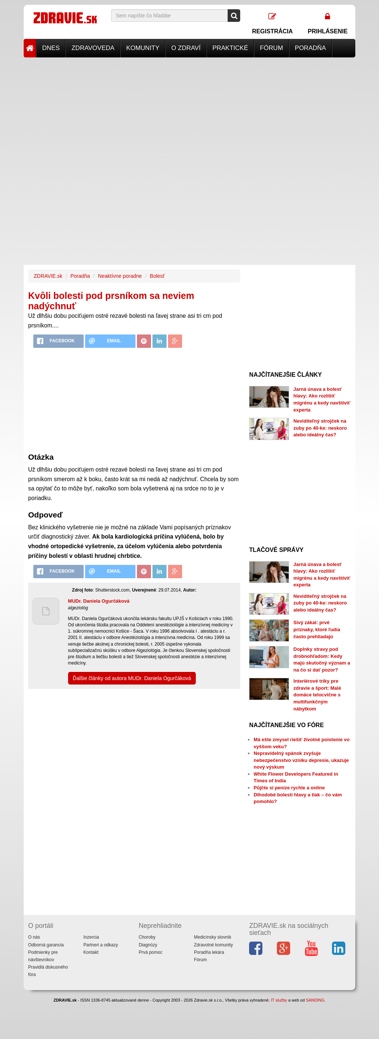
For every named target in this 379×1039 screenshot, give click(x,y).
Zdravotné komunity (213, 945)
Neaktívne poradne (120, 276)
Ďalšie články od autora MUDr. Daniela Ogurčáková (132, 678)
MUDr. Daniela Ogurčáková (99, 601)
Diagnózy (148, 945)
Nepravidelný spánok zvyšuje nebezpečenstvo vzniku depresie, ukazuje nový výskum (301, 760)
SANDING (315, 1000)
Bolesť (157, 276)
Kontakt (90, 952)
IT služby (279, 1000)
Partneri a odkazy (100, 945)
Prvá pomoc (150, 952)
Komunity (143, 47)
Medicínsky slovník (212, 937)
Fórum (271, 47)
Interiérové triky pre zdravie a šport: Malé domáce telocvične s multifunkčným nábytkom (317, 694)
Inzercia (91, 937)
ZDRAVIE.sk (48, 276)
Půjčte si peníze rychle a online (289, 787)
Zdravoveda (92, 47)
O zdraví (186, 47)
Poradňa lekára (209, 952)
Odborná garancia (46, 945)
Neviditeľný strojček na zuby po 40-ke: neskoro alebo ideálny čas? (320, 427)
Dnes (51, 47)
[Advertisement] (189, 109)
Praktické (230, 47)
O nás (34, 937)
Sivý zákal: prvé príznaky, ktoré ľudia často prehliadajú (317, 629)
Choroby (147, 937)
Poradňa (310, 47)
